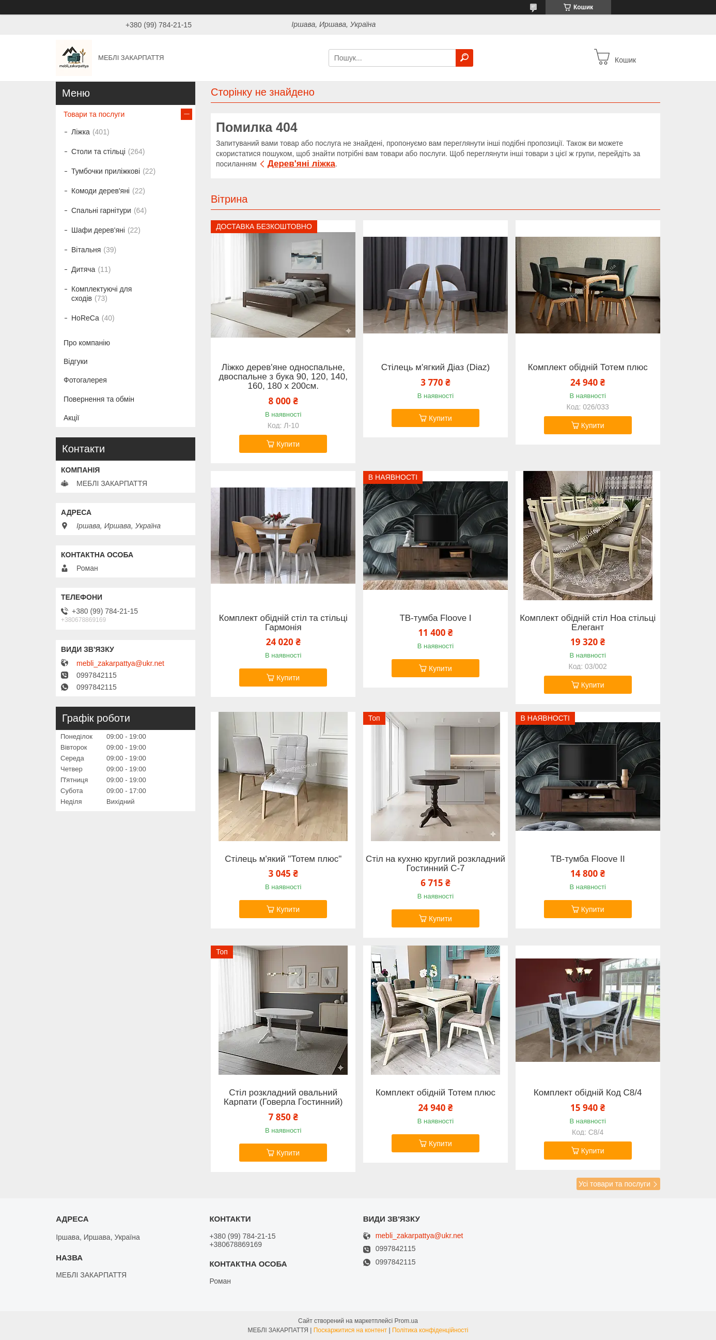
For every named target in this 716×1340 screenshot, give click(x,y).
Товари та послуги (94, 114)
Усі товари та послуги (614, 1184)
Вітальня (86, 250)
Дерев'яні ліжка (301, 164)
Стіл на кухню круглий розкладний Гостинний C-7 (435, 864)
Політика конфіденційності (430, 1330)
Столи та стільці (98, 151)
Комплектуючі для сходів (101, 293)
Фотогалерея (85, 380)
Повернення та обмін (99, 399)
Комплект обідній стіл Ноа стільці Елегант (588, 623)
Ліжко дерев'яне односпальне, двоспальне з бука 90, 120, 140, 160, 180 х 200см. (283, 377)
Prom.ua (406, 1320)
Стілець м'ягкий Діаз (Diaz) (435, 367)
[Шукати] (464, 58)
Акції (71, 418)
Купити (288, 444)
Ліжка (80, 132)
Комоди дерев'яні (100, 191)
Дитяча (83, 269)
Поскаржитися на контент (350, 1330)
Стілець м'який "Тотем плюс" (283, 859)
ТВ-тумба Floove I (435, 618)
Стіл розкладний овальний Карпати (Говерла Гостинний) (283, 1097)
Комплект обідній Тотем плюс (588, 367)
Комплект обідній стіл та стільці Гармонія (283, 623)
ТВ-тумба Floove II (588, 859)
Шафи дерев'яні (98, 230)
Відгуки (76, 361)
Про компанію (87, 343)
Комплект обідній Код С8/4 (588, 1093)
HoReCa (85, 318)
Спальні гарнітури (101, 210)
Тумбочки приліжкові (105, 171)
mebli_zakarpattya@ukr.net (120, 663)
